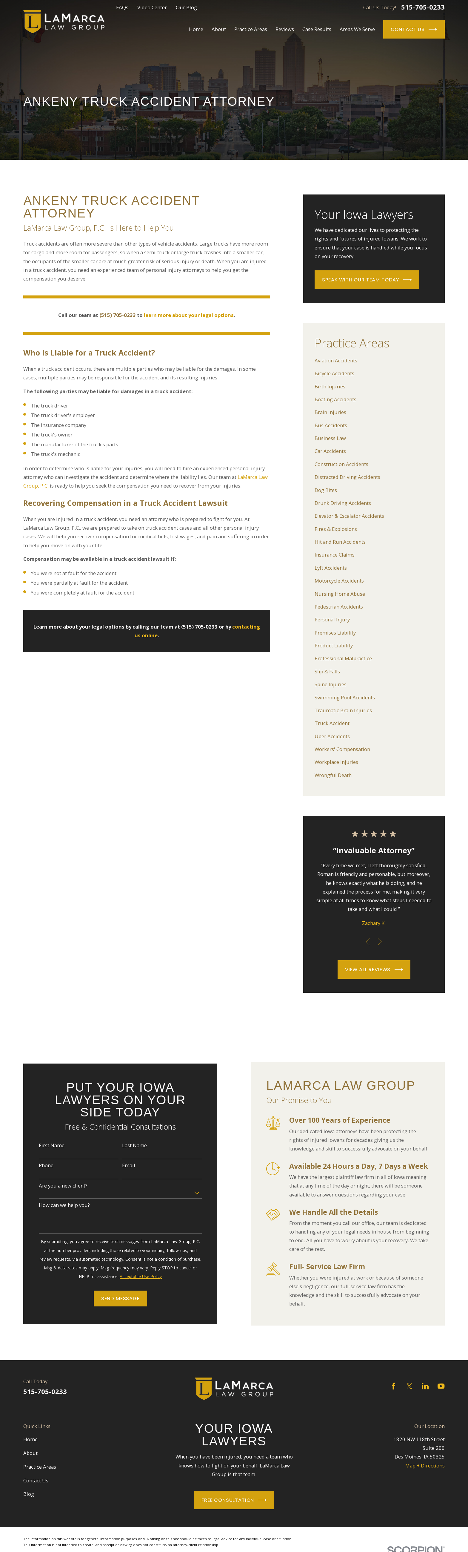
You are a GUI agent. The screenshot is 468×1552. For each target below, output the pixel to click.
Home (30, 1439)
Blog (28, 1493)
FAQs (122, 7)
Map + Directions (425, 1465)
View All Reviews (374, 969)
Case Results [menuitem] (316, 29)
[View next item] (379, 941)
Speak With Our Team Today (367, 279)
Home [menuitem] (196, 29)
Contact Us (414, 29)
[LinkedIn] (425, 1386)
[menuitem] (374, 360)
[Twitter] (409, 1386)
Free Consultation (234, 1500)
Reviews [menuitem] (284, 29)
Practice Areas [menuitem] (250, 29)
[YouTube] (441, 1386)
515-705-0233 (423, 7)
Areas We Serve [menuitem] (357, 29)
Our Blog (186, 7)
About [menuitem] (219, 29)
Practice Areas (39, 1466)
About (30, 1453)
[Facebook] (393, 1386)
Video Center (152, 7)
